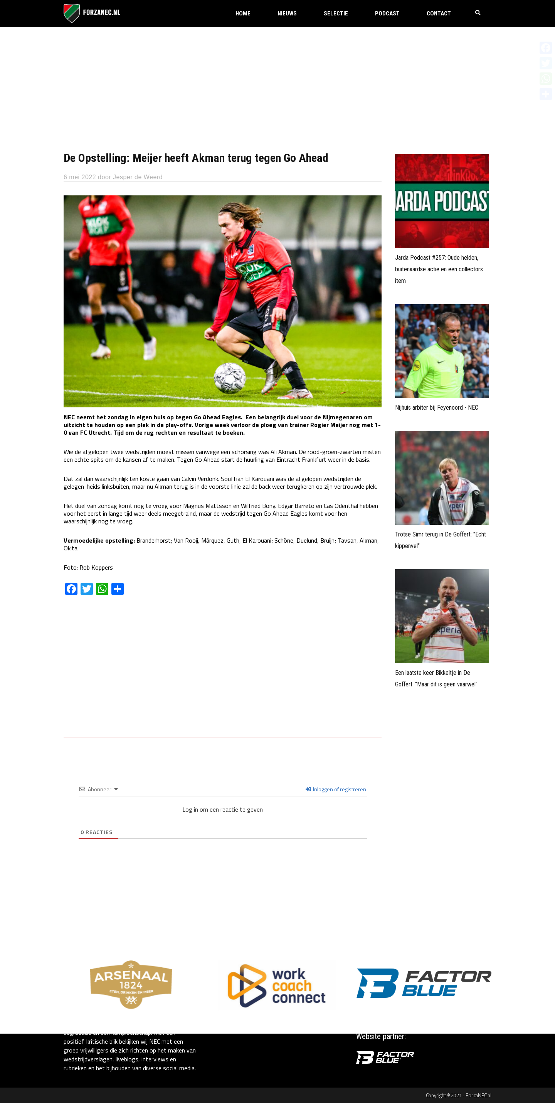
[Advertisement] (277, 85)
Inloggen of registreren (336, 789)
